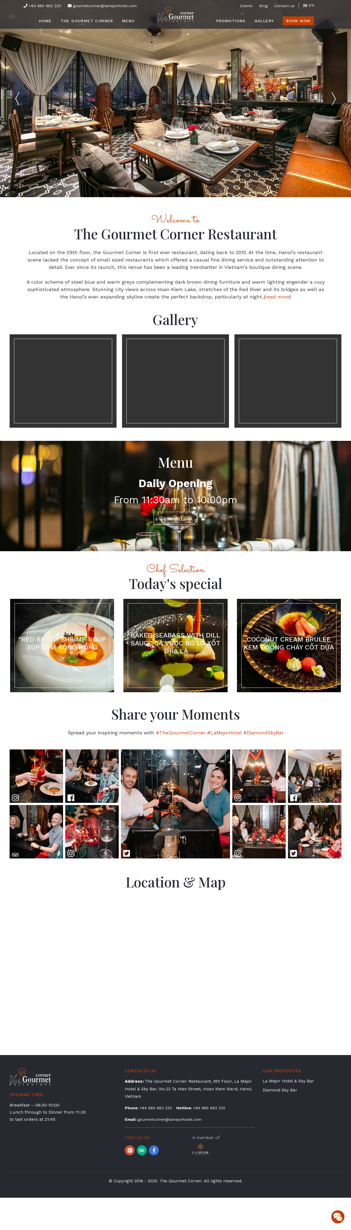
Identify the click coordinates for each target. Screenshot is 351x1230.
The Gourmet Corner (87, 21)
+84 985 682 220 (42, 6)
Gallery (264, 21)
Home (45, 21)
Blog (263, 6)
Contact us (284, 6)
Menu (128, 21)
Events (246, 6)
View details (175, 534)
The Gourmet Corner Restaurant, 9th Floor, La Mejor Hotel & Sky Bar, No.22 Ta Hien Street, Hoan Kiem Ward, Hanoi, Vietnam (188, 1121)
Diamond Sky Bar (280, 1122)
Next (322, 98)
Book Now (298, 21)
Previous (28, 98)
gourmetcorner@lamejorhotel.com (102, 6)
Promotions (231, 21)
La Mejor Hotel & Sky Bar (288, 1113)
